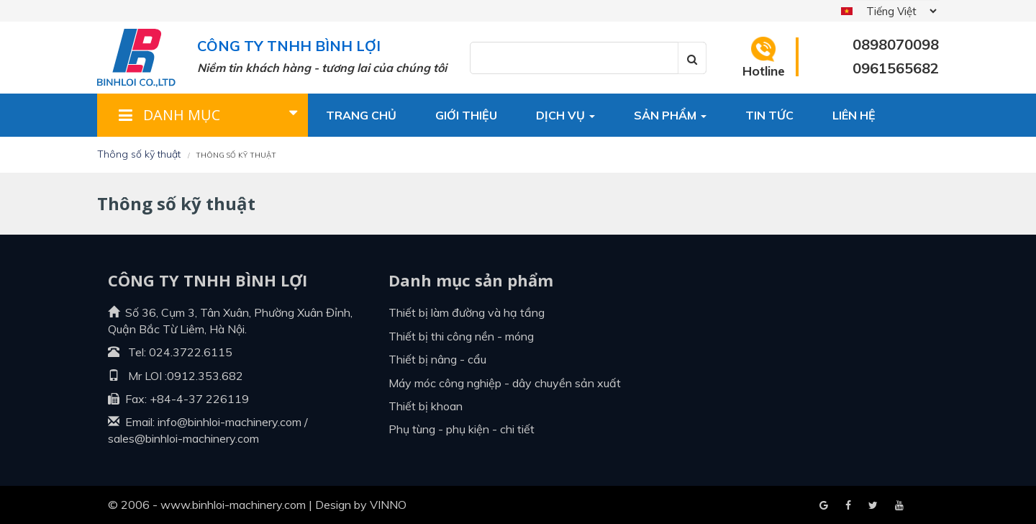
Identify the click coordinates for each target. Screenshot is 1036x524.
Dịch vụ (565, 115)
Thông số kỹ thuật (139, 154)
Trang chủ (361, 115)
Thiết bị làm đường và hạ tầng (466, 312)
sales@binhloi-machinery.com (183, 438)
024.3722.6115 (190, 352)
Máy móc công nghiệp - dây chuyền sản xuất (504, 383)
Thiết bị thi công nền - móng (461, 336)
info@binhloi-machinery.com (229, 422)
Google (848, 506)
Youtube (873, 506)
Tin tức (769, 115)
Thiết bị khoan (425, 406)
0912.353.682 (205, 376)
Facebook (823, 506)
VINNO (388, 504)
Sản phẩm (670, 115)
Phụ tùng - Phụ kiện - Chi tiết (461, 429)
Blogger (899, 506)
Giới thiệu (466, 115)
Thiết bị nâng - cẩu (437, 359)
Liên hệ (854, 115)
